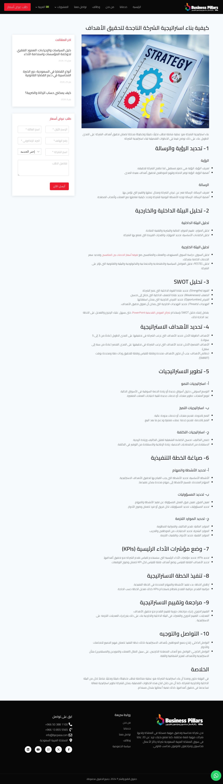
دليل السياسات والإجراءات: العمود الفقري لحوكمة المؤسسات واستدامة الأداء (44, 52)
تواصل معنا (80, 6)
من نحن (110, 6)
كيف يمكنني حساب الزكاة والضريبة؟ (48, 93)
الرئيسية (137, 6)
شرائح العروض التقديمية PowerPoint (150, 312)
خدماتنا (123, 6)
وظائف (96, 6)
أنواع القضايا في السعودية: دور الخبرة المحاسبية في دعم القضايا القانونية (47, 73)
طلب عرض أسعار (17, 7)
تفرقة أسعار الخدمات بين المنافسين (118, 254)
